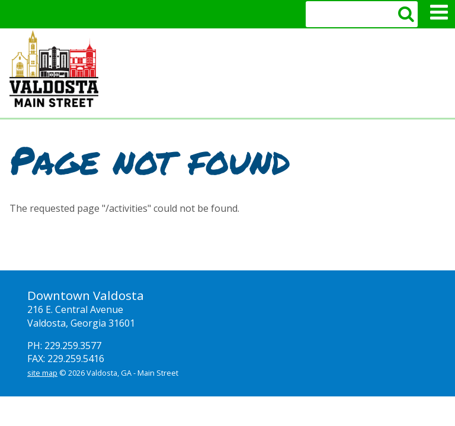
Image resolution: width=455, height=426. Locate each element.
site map (42, 372)
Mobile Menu (439, 12)
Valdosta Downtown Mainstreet (53, 68)
